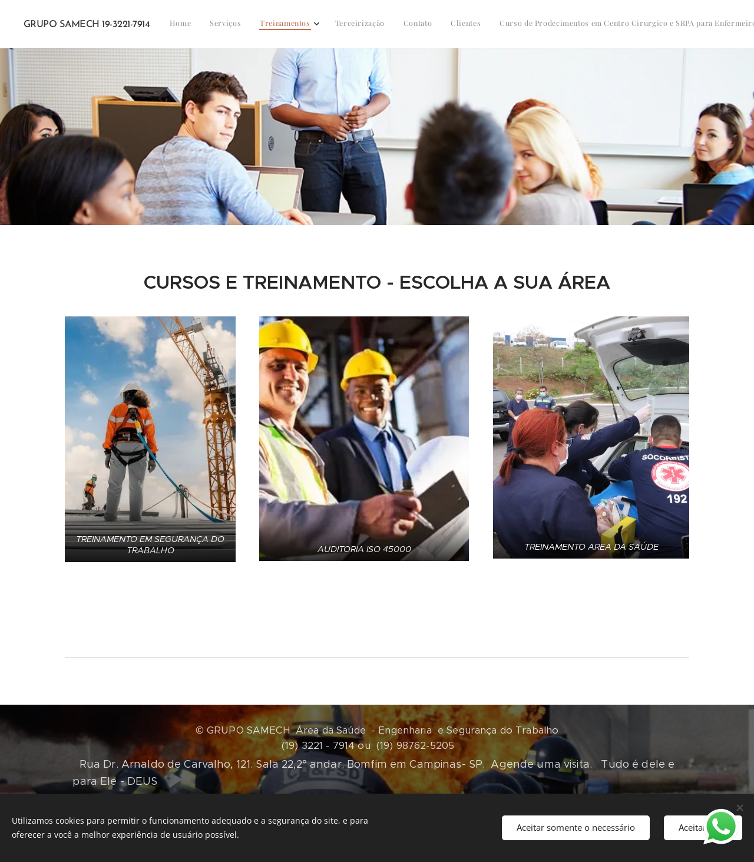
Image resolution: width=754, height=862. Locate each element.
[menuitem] (298, 24)
